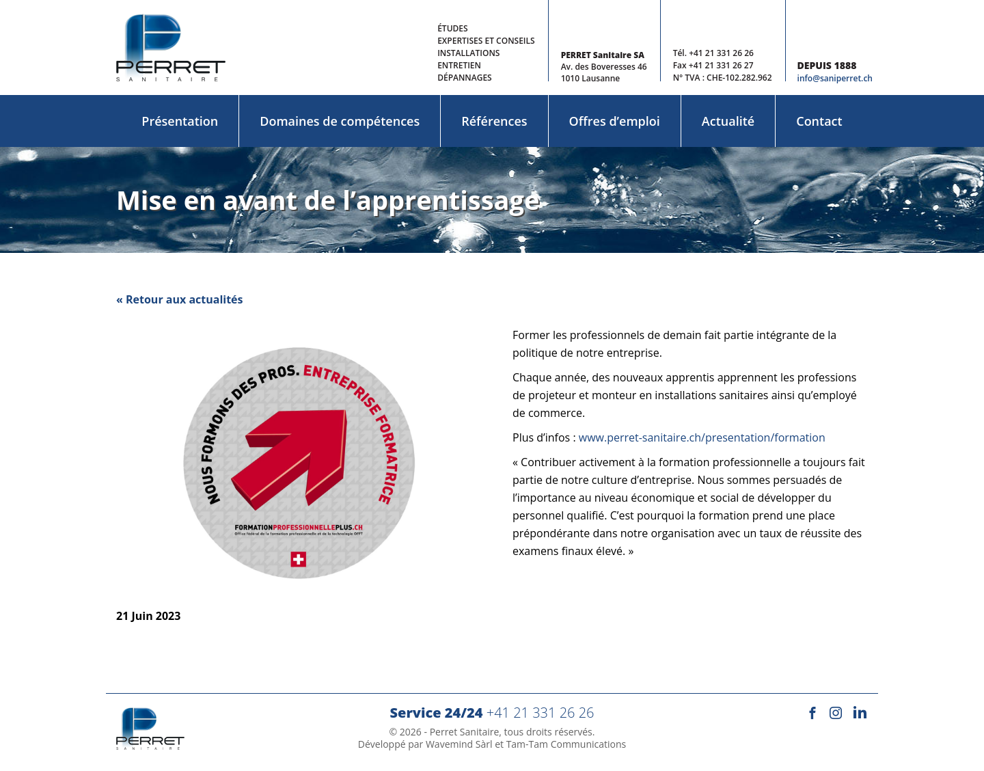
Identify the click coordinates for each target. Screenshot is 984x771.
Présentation (179, 121)
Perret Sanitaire (465, 731)
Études (452, 28)
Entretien (459, 65)
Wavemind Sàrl (459, 744)
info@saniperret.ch (835, 78)
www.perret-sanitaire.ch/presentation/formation (702, 437)
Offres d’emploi (614, 121)
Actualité (728, 121)
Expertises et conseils (485, 40)
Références (494, 121)
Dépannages (464, 77)
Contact (819, 121)
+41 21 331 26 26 (721, 53)
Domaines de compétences (340, 121)
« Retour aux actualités (179, 299)
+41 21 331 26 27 (721, 65)
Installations (468, 53)
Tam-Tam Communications (566, 744)
